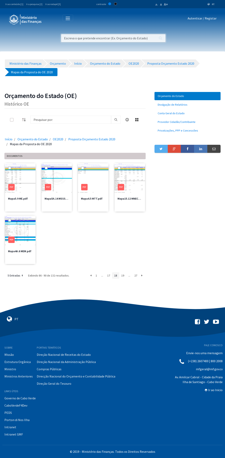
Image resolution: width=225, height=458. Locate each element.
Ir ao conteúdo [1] (14, 4)
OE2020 (58, 139)
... (102, 275)
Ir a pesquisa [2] (34, 4)
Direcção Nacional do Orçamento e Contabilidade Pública (76, 376)
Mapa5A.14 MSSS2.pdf (58, 198)
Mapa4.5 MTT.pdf (91, 198)
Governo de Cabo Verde (20, 398)
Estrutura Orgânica (17, 362)
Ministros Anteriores (18, 376)
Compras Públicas (49, 369)
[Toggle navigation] (48, 19)
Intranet (10, 427)
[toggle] (18, 120)
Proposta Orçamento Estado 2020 (91, 139)
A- (156, 4)
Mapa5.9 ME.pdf (18, 198)
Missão (9, 355)
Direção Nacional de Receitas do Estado (64, 355)
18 (115, 275)
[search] (116, 120)
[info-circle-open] (127, 119)
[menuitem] (187, 96)
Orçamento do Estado (32, 139)
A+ (166, 4)
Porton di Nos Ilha (17, 420)
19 (122, 275)
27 (135, 275)
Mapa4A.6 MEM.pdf (19, 251)
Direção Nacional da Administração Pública (66, 362)
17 (108, 275)
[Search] (70, 120)
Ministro (10, 369)
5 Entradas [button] (16, 275)
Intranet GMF (13, 434)
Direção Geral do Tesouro (54, 383)
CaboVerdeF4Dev (15, 405)
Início (8, 139)
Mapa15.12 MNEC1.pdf (131, 198)
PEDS (8, 413)
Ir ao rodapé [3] (53, 4)
